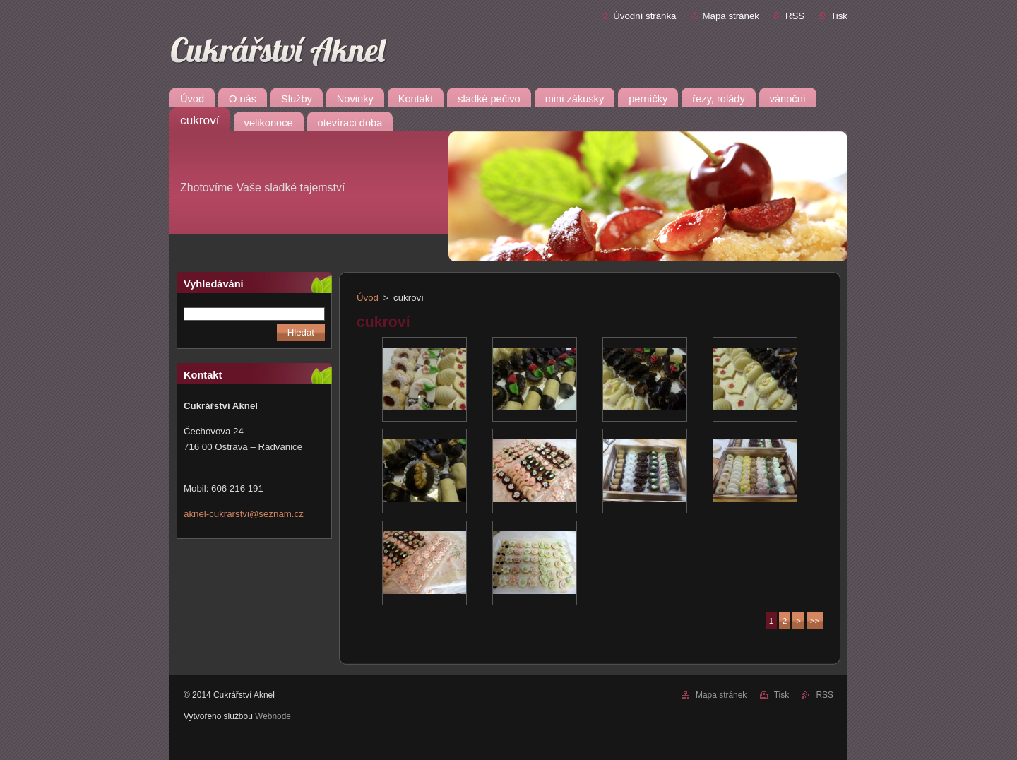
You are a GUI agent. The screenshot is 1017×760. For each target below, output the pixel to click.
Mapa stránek (731, 16)
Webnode (273, 716)
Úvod (368, 297)
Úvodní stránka (644, 16)
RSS (794, 16)
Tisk (839, 16)
